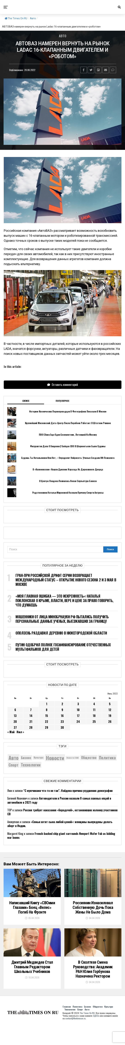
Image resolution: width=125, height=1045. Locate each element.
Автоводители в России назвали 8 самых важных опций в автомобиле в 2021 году (59, 800)
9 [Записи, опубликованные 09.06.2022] (62, 710)
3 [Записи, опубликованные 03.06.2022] (78, 704)
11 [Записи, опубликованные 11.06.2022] (94, 710)
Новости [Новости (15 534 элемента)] (55, 757)
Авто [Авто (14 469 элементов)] (14, 757)
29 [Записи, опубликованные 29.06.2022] (46, 727)
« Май (10, 732)
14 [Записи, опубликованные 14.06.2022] (30, 716)
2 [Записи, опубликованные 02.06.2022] (62, 704)
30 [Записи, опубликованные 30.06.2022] (62, 727)
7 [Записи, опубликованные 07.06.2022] (31, 710)
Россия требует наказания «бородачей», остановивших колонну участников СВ (62, 812)
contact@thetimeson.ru (75, 1027)
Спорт (80, 1018)
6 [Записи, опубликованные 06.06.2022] (15, 710)
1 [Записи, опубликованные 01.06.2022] (46, 704)
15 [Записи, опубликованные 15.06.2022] (46, 716)
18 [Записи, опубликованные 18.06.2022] (94, 716)
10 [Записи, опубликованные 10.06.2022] (78, 710)
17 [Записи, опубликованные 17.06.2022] (78, 716)
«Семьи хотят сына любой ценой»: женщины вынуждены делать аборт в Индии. (59, 824)
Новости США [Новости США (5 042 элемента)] (73, 757)
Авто (33, 18)
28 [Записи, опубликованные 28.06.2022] (30, 727)
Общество (98, 1015)
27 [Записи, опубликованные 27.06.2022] (15, 727)
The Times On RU (16, 18)
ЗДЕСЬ (96, 1024)
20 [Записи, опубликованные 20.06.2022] (15, 721)
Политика (77, 1015)
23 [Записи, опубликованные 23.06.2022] (62, 721)
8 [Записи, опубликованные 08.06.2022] (46, 710)
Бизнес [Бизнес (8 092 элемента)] (26, 757)
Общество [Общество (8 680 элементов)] (88, 757)
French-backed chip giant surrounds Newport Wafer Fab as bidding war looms (61, 835)
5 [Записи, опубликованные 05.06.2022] (110, 704)
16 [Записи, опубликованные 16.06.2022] (62, 716)
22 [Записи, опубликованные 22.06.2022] (46, 721)
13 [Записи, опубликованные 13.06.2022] (15, 716)
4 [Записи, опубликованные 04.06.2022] (94, 704)
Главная (67, 1015)
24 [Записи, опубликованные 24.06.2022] (78, 721)
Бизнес (87, 1015)
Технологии (69, 1018)
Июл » (20, 732)
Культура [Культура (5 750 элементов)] (38, 757)
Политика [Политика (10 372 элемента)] (107, 758)
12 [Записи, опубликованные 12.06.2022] (109, 710)
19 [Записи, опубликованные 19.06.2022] (109, 716)
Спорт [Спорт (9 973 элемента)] (13, 765)
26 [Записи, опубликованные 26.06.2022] (109, 721)
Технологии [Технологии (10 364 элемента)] (30, 765)
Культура (108, 1015)
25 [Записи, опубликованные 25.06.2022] (94, 721)
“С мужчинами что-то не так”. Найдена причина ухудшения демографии (68, 790)
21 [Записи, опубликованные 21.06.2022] (30, 721)
